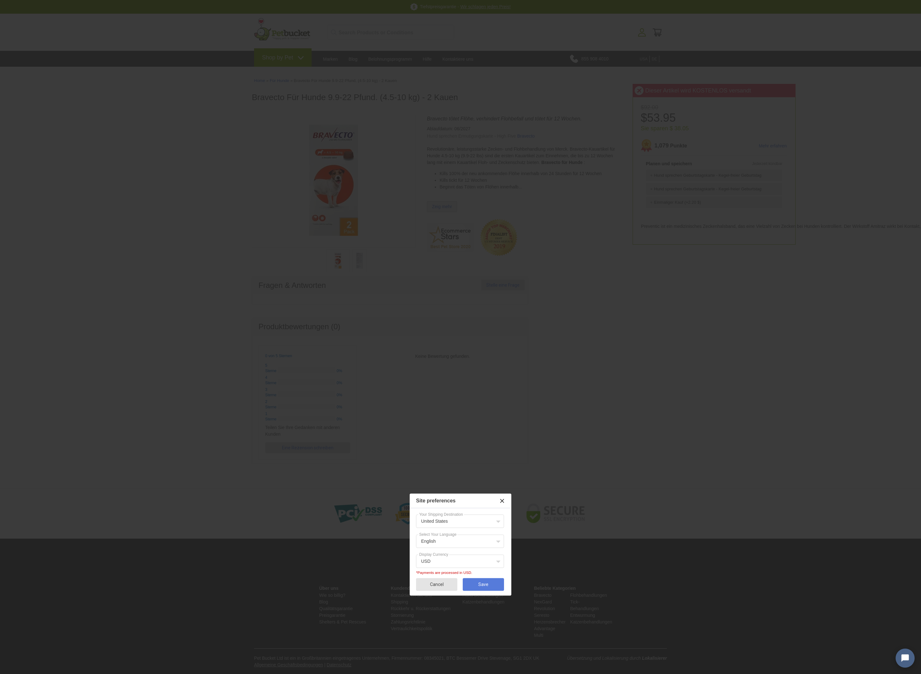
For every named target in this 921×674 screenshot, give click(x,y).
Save (483, 584)
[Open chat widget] (905, 658)
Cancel (437, 584)
